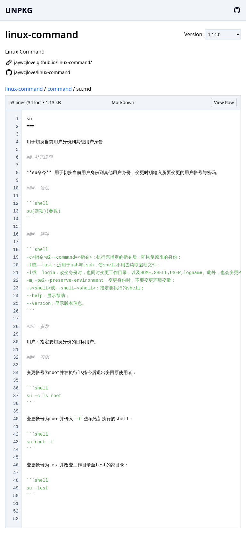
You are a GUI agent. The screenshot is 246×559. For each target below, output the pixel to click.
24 (16, 295)
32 (16, 357)
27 (16, 318)
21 (16, 272)
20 (16, 265)
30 (16, 342)
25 (16, 303)
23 (16, 288)
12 (16, 203)
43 (16, 442)
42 (16, 434)
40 (16, 418)
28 (16, 326)
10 (16, 188)
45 (16, 457)
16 (16, 234)
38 (16, 403)
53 (16, 518)
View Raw (224, 102)
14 (16, 218)
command (59, 88)
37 (16, 395)
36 (16, 388)
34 (16, 372)
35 (16, 380)
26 (16, 311)
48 (16, 480)
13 (16, 211)
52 (16, 511)
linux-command (24, 88)
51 (16, 503)
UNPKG (18, 10)
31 (16, 349)
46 (16, 465)
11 (16, 195)
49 (16, 488)
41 (16, 426)
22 (16, 280)
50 (16, 495)
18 (16, 249)
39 (16, 411)
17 (16, 242)
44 (16, 449)
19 (16, 257)
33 (16, 365)
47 (16, 472)
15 (16, 226)
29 (16, 334)
